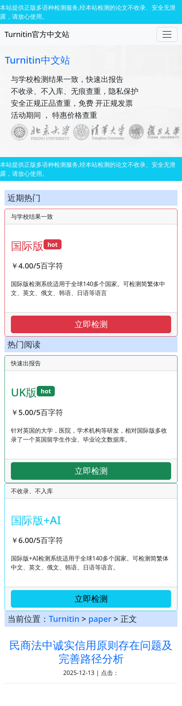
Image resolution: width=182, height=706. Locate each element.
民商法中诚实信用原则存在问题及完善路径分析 (91, 652)
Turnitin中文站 (37, 59)
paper (100, 618)
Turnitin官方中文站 (37, 34)
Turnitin (64, 618)
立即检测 (91, 324)
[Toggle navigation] (166, 34)
